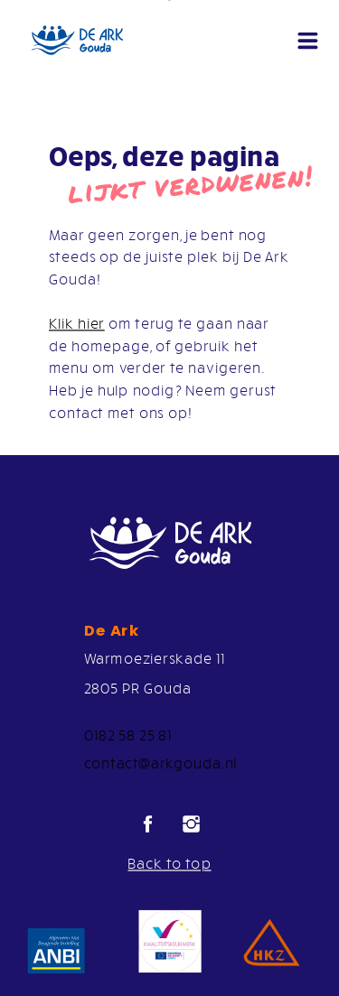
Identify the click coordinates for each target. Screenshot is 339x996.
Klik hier (77, 323)
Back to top (169, 863)
